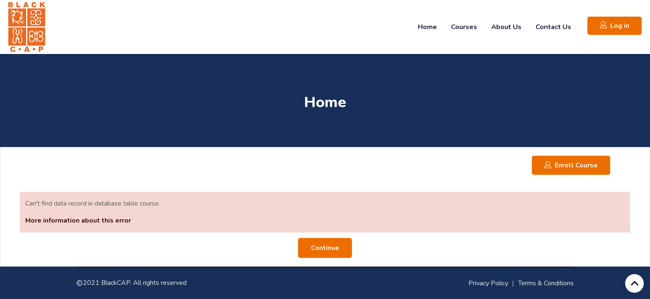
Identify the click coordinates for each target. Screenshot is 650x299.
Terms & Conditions (546, 283)
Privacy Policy (488, 283)
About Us (506, 27)
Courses (464, 27)
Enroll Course (571, 165)
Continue (325, 247)
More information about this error (78, 220)
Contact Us (553, 27)
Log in (614, 25)
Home (427, 27)
